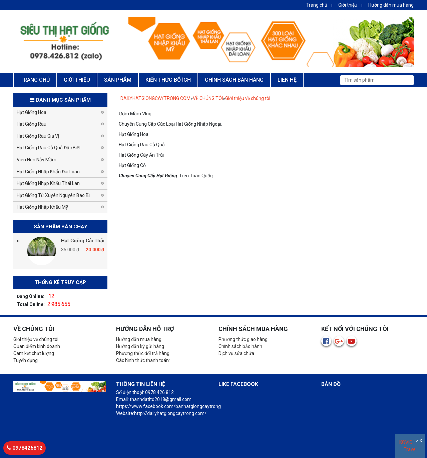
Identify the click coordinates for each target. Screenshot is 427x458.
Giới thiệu (347, 5)
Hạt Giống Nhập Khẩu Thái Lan (48, 183)
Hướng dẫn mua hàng (391, 5)
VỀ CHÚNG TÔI (208, 98)
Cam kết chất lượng (33, 353)
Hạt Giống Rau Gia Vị (38, 136)
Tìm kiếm (406, 80)
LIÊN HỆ (287, 80)
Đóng (421, 441)
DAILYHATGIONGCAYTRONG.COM (155, 98)
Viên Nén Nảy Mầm (36, 159)
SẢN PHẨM (117, 80)
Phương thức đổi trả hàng (142, 353)
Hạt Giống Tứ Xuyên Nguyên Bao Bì (53, 195)
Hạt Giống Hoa (31, 112)
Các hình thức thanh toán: (143, 360)
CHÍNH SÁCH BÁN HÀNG (234, 80)
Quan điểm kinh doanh (36, 346)
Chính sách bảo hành (240, 346)
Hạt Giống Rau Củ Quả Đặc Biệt (49, 147)
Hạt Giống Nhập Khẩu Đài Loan (48, 171)
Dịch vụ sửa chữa (236, 353)
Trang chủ (316, 5)
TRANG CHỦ (35, 80)
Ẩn (417, 441)
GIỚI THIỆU (77, 80)
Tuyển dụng (25, 360)
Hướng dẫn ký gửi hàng (140, 346)
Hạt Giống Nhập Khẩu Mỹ (42, 207)
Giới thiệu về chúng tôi (247, 98)
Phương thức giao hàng (243, 339)
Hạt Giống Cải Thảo (97, 241)
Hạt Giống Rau (31, 124)
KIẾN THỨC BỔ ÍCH (168, 80)
